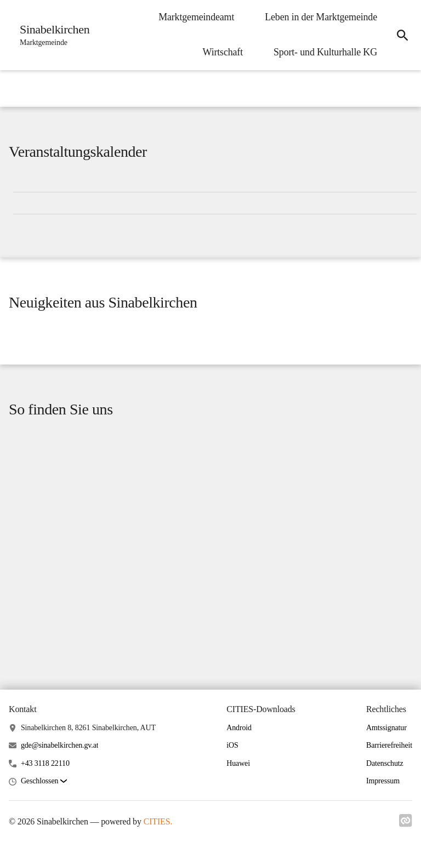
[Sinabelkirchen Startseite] (51, 35)
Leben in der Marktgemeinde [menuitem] (321, 17)
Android (239, 728)
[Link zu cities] (405, 823)
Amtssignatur (386, 728)
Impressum (383, 781)
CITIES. (158, 821)
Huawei (238, 763)
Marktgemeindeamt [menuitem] (196, 17)
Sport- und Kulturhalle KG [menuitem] (325, 52)
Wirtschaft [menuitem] (223, 52)
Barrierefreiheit (389, 745)
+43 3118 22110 (45, 763)
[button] (44, 781)
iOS (232, 745)
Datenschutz (384, 763)
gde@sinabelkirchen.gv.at (60, 745)
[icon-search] (402, 35)
